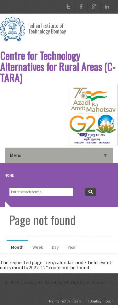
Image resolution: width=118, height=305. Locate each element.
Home (9, 175)
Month (19, 245)
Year (72, 247)
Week (37, 247)
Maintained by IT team (65, 301)
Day (55, 247)
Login (109, 301)
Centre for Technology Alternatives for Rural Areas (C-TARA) (57, 66)
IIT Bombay (93, 301)
